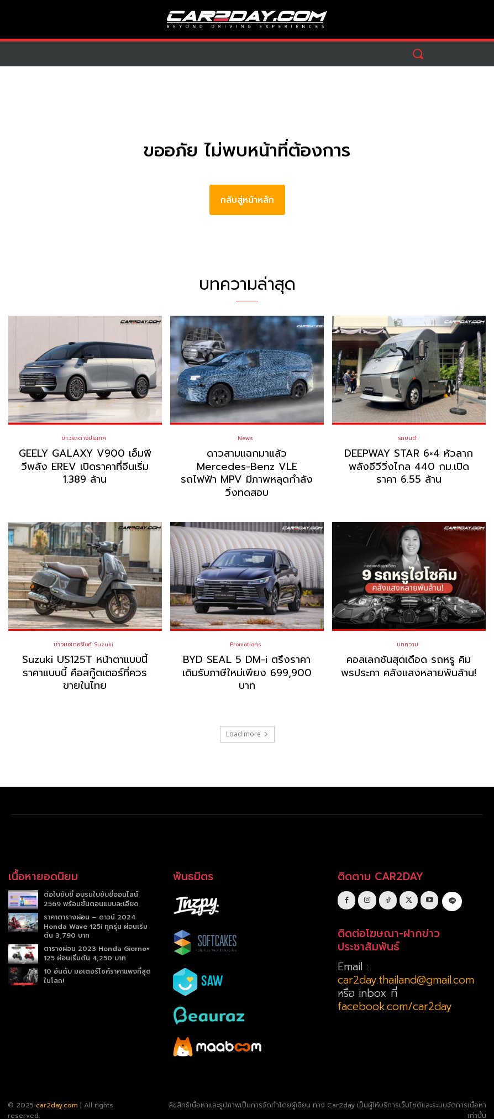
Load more (247, 720)
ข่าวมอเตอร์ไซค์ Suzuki (83, 631)
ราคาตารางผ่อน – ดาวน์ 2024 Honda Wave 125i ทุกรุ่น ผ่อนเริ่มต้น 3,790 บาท (96, 912)
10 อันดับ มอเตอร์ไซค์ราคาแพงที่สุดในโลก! (97, 962)
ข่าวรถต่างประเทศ (83, 438)
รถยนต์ (407, 438)
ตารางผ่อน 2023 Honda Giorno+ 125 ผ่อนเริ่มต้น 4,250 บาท (97, 939)
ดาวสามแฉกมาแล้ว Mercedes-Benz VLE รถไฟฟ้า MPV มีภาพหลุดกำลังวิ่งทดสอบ (247, 466)
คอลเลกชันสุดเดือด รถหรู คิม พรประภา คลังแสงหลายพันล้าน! (408, 653)
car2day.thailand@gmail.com (406, 967)
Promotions (245, 631)
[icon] (451, 886)
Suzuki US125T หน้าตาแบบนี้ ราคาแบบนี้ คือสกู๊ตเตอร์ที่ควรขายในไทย (85, 659)
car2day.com (57, 1091)
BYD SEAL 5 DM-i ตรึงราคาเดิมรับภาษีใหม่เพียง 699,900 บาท (246, 659)
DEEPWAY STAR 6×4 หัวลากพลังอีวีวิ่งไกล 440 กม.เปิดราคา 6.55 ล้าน (408, 466)
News (245, 438)
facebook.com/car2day (395, 993)
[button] (417, 54)
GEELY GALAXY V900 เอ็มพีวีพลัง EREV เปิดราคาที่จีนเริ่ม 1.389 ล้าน (85, 466)
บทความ (407, 631)
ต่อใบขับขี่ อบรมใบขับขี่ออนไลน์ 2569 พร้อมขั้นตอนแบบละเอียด (91, 885)
